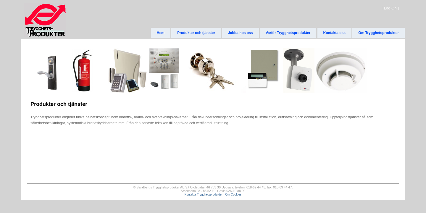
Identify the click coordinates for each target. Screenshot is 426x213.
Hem (160, 33)
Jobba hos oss (240, 33)
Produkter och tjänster (196, 33)
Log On (390, 8)
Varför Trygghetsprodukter (288, 33)
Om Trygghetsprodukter (378, 33)
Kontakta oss (334, 33)
